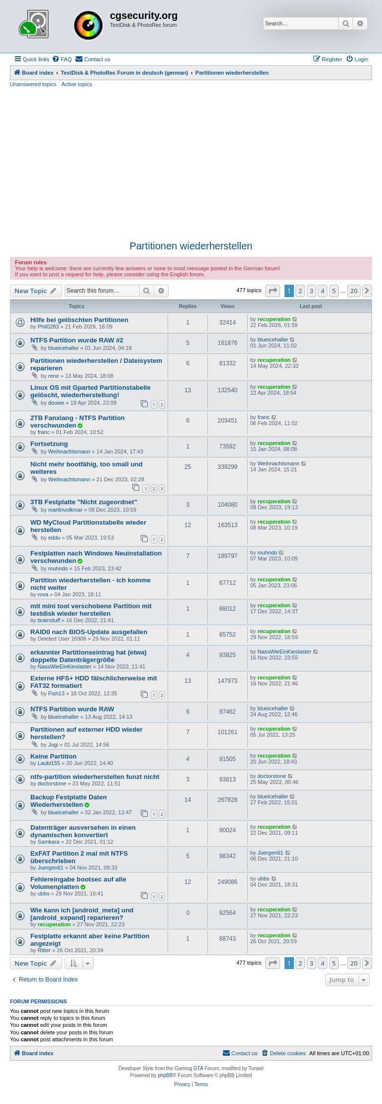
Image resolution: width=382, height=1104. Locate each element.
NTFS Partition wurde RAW (72, 709)
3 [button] (311, 290)
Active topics (77, 84)
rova (43, 594)
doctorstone (52, 783)
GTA (198, 1068)
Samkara (49, 842)
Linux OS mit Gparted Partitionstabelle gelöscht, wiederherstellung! (90, 391)
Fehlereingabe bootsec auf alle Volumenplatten (78, 883)
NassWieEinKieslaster (65, 666)
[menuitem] (62, 59)
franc (44, 432)
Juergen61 (51, 868)
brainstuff (49, 620)
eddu (54, 538)
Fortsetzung (49, 443)
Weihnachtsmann (69, 451)
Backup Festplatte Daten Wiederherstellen (68, 800)
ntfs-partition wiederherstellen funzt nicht (94, 776)
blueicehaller (63, 348)
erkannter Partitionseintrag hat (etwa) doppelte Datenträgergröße (88, 656)
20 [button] (354, 290)
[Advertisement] (191, 162)
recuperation (274, 319)
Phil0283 (48, 327)
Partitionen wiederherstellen (191, 245)
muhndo (58, 568)
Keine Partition (53, 756)
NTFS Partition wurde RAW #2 (76, 340)
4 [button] (322, 290)
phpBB (165, 1075)
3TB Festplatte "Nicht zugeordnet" (83, 502)
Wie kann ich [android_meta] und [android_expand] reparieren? (81, 913)
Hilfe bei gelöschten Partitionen (79, 320)
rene (53, 376)
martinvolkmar (65, 510)
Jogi (53, 745)
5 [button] (334, 290)
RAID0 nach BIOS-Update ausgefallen (88, 632)
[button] (272, 291)
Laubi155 (49, 763)
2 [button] (300, 290)
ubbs (44, 893)
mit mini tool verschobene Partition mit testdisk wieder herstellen (91, 609)
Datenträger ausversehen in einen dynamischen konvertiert (83, 831)
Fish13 (56, 693)
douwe (56, 403)
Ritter (44, 950)
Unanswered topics (33, 84)
